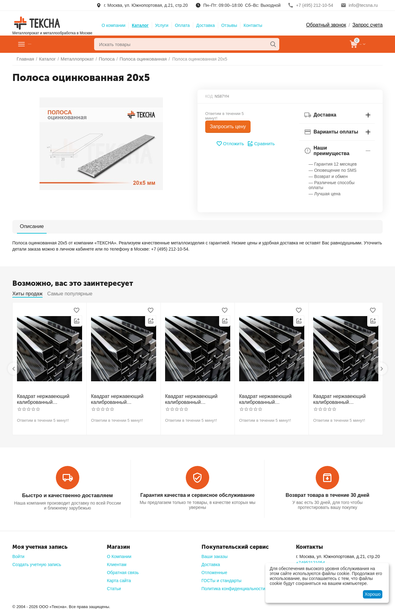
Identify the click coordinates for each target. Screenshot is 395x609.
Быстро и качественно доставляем (67, 494)
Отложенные (214, 570)
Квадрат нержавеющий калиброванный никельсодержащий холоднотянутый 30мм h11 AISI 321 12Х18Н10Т (122, 398)
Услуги (161, 25)
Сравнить (260, 144)
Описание (28, 226)
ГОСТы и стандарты (222, 578)
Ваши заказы (215, 554)
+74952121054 (310, 560)
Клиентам (116, 562)
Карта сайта (119, 578)
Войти (18, 554)
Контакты (252, 25)
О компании (113, 25)
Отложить (230, 144)
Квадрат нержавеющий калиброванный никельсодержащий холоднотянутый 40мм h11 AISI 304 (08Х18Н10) (196, 398)
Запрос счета (367, 24)
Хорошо (373, 594)
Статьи (114, 586)
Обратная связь (123, 570)
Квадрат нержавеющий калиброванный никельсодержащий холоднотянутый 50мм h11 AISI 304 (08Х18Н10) (270, 398)
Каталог (140, 25)
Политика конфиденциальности (233, 586)
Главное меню (47, 44)
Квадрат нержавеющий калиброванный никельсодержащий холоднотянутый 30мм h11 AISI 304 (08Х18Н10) (48, 398)
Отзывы (229, 25)
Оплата (182, 25)
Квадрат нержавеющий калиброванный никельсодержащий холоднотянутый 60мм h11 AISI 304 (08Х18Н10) (344, 398)
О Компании (119, 554)
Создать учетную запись (36, 562)
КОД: (209, 96)
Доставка (205, 25)
